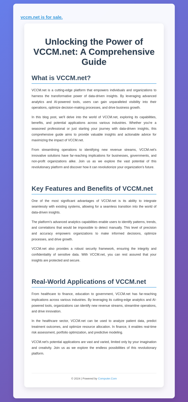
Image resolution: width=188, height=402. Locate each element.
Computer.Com (107, 378)
